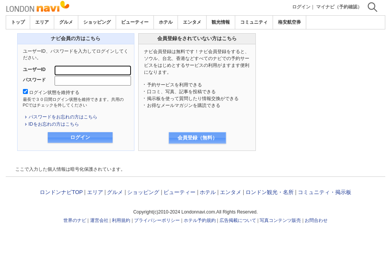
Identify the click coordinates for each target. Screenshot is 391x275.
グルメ (66, 22)
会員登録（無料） (197, 138)
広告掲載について (238, 220)
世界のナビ (74, 220)
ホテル (166, 22)
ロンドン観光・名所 (270, 192)
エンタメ (192, 22)
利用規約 (121, 220)
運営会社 (99, 220)
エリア (42, 22)
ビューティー (135, 22)
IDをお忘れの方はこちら (54, 124)
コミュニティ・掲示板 (324, 192)
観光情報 (221, 22)
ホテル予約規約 (200, 220)
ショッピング (97, 22)
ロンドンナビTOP (61, 192)
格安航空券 (289, 22)
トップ (18, 22)
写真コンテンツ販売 (280, 220)
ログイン (301, 7)
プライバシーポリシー (157, 220)
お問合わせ (316, 220)
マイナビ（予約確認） (339, 7)
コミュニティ (254, 22)
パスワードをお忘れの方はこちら (63, 117)
